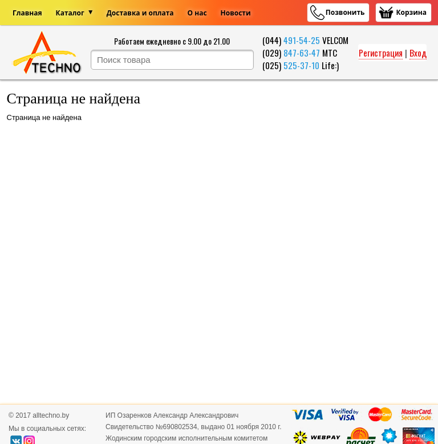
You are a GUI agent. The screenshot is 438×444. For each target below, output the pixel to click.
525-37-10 (301, 65)
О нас (197, 13)
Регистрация (381, 52)
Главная (27, 13)
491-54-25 (301, 40)
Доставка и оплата (140, 13)
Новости (236, 13)
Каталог (70, 13)
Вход (418, 52)
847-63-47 (301, 52)
